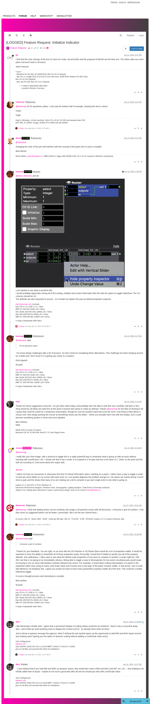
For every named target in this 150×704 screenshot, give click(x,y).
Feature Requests (18, 45)
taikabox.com (21, 641)
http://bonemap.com (23, 301)
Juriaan (19, 445)
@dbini (24, 661)
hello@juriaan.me (94, 487)
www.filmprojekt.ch (35, 153)
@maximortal (22, 536)
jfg (17, 52)
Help (33, 16)
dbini (18, 619)
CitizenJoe (20, 99)
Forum (23, 16)
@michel (27, 173)
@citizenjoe (21, 139)
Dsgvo (122, 2)
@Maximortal (38, 531)
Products (9, 16)
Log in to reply (136, 46)
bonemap (19, 169)
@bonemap (30, 99)
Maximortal (20, 502)
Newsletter (64, 16)
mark (18, 399)
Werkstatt (46, 16)
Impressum (133, 2)
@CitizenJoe (36, 135)
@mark (36, 169)
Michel (18, 135)
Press (114, 2)
